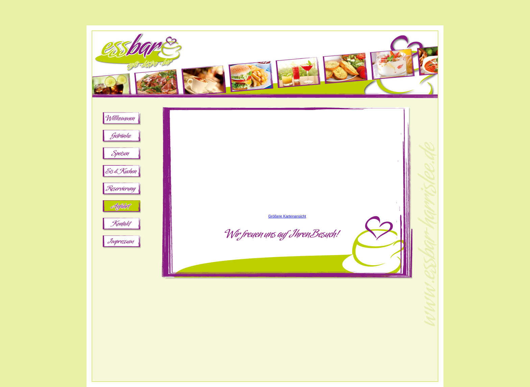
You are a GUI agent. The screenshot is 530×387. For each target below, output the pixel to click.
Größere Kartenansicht (287, 216)
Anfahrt (122, 207)
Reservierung (122, 190)
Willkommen (122, 119)
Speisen (122, 154)
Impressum (122, 242)
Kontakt (122, 225)
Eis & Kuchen (122, 172)
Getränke (122, 137)
